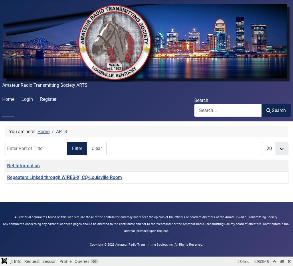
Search (201, 100)
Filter (77, 148)
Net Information (23, 165)
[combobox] (228, 110)
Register (48, 99)
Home (8, 99)
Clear (97, 148)
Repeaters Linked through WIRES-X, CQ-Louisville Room (64, 177)
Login (27, 99)
